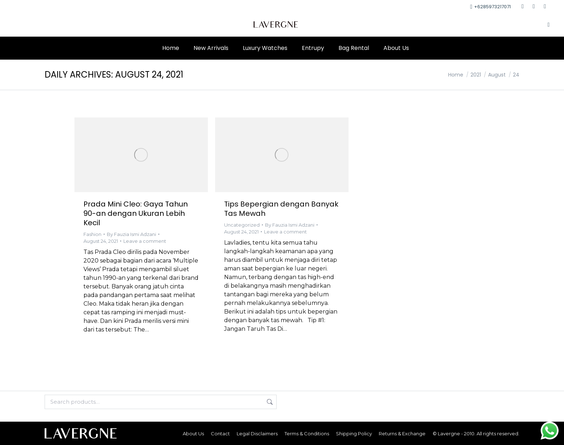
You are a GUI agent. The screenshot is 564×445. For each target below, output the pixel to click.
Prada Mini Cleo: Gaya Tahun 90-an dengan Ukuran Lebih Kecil (135, 213)
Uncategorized (242, 225)
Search (269, 402)
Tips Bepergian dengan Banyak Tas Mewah (281, 208)
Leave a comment (144, 241)
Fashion (92, 234)
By (131, 234)
